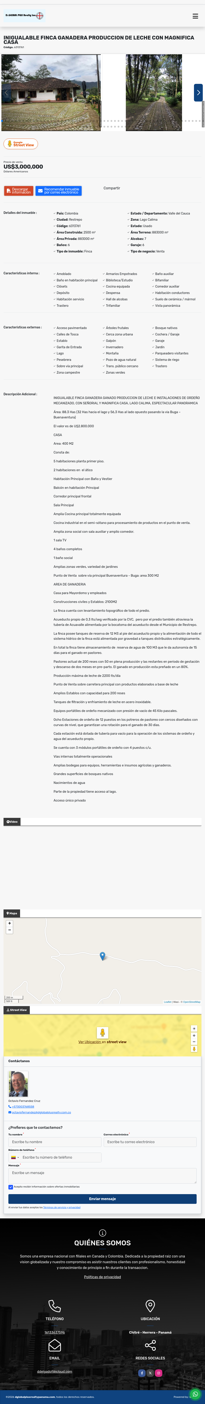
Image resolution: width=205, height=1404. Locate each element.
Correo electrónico (117, 1134)
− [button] (9, 930)
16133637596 (55, 1332)
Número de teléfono (22, 1150)
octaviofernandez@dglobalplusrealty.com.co (41, 1112)
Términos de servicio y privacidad (62, 1207)
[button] (2, 121)
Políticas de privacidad (102, 1277)
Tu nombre (16, 1134)
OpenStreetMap (191, 1002)
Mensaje (14, 1165)
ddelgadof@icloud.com (54, 1372)
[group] (51, 92)
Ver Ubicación (90, 1042)
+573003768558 (23, 1106)
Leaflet (167, 1002)
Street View (21, 143)
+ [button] (9, 923)
